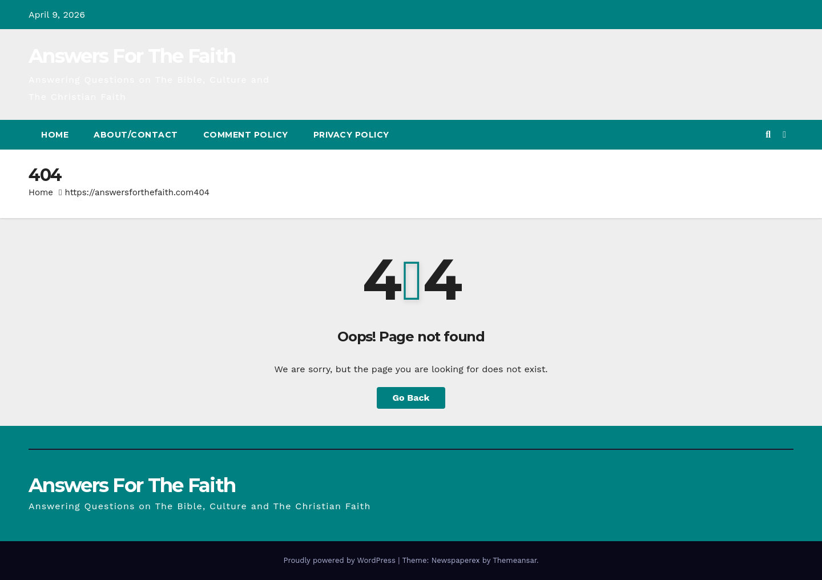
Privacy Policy (351, 135)
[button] (768, 134)
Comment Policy (245, 135)
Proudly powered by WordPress (340, 560)
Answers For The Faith (132, 56)
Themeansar (515, 560)
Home (54, 135)
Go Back (411, 397)
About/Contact (136, 135)
